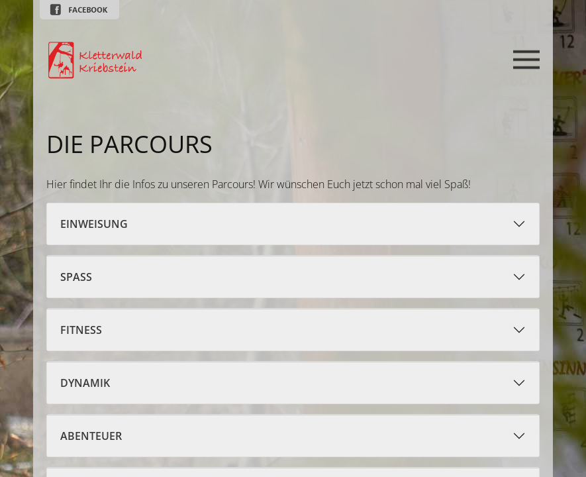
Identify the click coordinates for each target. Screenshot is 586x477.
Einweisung (94, 224)
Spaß (76, 277)
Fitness (81, 330)
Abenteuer (91, 436)
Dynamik (85, 383)
